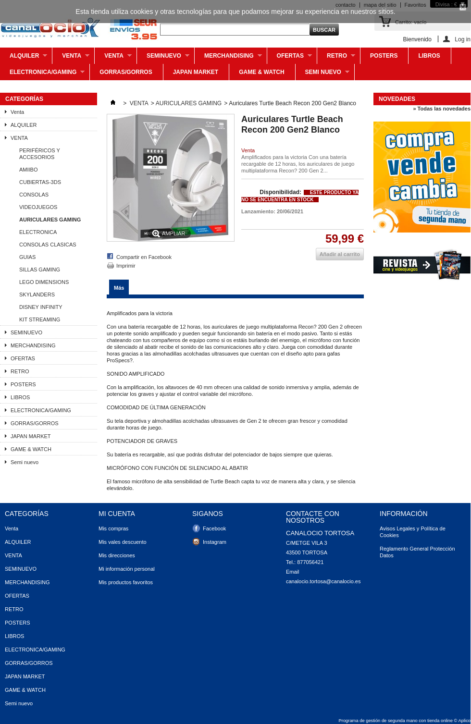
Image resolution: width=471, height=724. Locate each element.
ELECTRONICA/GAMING (42, 74)
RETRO (336, 58)
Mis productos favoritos (126, 582)
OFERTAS (289, 58)
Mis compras (113, 528)
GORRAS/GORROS (125, 72)
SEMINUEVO (163, 58)
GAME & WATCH (261, 72)
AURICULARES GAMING (50, 219)
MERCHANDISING (228, 58)
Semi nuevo (322, 74)
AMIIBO (28, 169)
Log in (463, 39)
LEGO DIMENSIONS (44, 282)
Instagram (214, 542)
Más (119, 288)
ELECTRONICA (38, 232)
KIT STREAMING (39, 319)
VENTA (113, 58)
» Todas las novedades (442, 108)
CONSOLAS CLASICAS (47, 244)
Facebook (214, 528)
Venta (70, 58)
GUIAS (27, 257)
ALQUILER (23, 58)
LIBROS (429, 55)
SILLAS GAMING (39, 269)
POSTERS (383, 55)
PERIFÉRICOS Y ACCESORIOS (39, 153)
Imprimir (126, 266)
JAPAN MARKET (195, 72)
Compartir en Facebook (144, 257)
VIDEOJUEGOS (38, 207)
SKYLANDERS (37, 294)
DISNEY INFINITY (40, 307)
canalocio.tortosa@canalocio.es (323, 581)
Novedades (397, 99)
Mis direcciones (117, 555)
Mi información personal (127, 569)
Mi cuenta (117, 513)
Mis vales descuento (123, 542)
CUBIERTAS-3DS (40, 182)
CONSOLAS (34, 194)
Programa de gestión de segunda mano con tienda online (396, 720)
